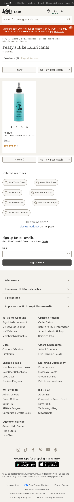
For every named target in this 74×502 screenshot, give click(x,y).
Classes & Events (47, 371)
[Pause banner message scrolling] (70, 28)
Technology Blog (47, 408)
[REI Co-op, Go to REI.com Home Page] (7, 11)
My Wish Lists (9, 331)
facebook (33, 449)
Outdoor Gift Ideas (13, 349)
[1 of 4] (11, 127)
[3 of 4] (21, 127)
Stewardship (45, 412)
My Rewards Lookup (13, 326)
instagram (18, 449)
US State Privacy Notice (37, 489)
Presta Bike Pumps (45, 202)
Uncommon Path (47, 376)
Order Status (45, 322)
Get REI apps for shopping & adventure (37, 458)
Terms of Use (12, 485)
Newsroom (44, 403)
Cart (62, 11)
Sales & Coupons (48, 349)
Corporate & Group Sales (16, 412)
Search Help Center (13, 426)
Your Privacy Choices (36, 485)
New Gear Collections (14, 371)
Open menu (69, 11)
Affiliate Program (11, 408)
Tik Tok (25, 449)
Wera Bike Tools (46, 182)
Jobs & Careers (10, 394)
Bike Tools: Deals (14, 182)
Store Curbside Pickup (51, 331)
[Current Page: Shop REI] (8, 3)
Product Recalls (57, 493)
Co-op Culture (10, 399)
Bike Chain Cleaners (16, 212)
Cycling (14, 39)
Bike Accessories (28, 39)
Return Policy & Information (53, 326)
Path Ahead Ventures (50, 381)
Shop (17, 11)
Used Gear (8, 376)
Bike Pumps (12, 192)
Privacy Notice (61, 485)
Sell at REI (7, 403)
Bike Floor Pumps (42, 192)
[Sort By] (55, 70)
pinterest (40, 449)
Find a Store (9, 430)
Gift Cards (8, 353)
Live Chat (7, 435)
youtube (48, 449)
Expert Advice (29, 58)
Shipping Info (46, 335)
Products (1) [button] (11, 58)
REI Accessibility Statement (50, 497)
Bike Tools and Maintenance (51, 39)
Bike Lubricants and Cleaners (14, 41)
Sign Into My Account (14, 322)
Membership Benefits (14, 335)
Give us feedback (29, 226)
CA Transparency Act (20, 497)
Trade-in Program (12, 381)
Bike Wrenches (13, 202)
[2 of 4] (16, 127)
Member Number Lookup (16, 367)
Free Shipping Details (50, 353)
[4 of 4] (27, 127)
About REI (44, 394)
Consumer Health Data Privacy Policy (27, 493)
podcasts (55, 449)
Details (45, 241)
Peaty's (5, 39)
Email (5, 248)
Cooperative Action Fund (52, 399)
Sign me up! (37, 262)
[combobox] (37, 19)
